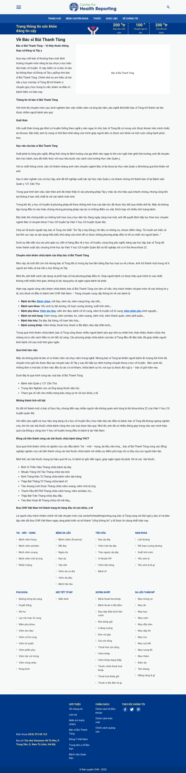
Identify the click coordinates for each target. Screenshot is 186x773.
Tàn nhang (143, 668)
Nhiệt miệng (25, 565)
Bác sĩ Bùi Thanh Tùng (78, 731)
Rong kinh (24, 668)
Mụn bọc (142, 611)
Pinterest (138, 709)
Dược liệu (112, 18)
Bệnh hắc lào (66, 584)
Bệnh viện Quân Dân (77, 756)
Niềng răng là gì (146, 675)
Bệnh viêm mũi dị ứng (31, 558)
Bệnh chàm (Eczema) (70, 539)
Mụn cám (143, 617)
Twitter (131, 709)
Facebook (125, 709)
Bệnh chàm (43, 301)
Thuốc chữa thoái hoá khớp (110, 668)
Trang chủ (54, 18)
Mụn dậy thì (144, 630)
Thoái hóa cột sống (108, 647)
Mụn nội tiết (144, 643)
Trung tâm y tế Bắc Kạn (79, 747)
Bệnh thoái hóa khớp (109, 598)
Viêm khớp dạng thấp (110, 660)
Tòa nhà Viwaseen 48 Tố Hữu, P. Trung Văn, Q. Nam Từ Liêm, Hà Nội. (38, 742)
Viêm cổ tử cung (28, 637)
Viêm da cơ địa (67, 571)
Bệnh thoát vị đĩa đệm (110, 605)
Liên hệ (73, 714)
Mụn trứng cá (145, 598)
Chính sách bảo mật (103, 720)
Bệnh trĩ (102, 571)
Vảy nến (63, 565)
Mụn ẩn (142, 605)
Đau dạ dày (104, 539)
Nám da (142, 662)
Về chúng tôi (130, 18)
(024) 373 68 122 (37, 734)
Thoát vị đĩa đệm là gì (110, 682)
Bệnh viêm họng (28, 539)
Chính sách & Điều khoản (105, 710)
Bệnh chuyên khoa (77, 18)
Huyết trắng (25, 605)
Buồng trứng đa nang (30, 598)
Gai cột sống (105, 640)
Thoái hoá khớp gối (108, 676)
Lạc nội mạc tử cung (30, 617)
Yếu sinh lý (144, 558)
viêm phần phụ (132, 311)
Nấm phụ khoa (27, 624)
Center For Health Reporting (92, 7)
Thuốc (97, 18)
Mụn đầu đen (145, 624)
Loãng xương (105, 628)
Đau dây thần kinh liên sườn (110, 613)
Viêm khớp (104, 653)
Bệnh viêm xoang (28, 552)
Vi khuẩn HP (105, 558)
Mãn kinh (64, 598)
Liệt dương (144, 539)
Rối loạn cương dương (150, 545)
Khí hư (22, 611)
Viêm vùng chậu (28, 662)
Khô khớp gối (105, 621)
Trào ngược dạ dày (108, 552)
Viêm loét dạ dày (107, 545)
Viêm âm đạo (48, 311)
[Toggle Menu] (18, 7)
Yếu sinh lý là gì (146, 565)
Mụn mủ (142, 637)
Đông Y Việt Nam (78, 739)
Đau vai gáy (104, 634)
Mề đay (63, 545)
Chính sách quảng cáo (105, 729)
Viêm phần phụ (27, 649)
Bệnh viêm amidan (29, 545)
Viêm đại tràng (106, 565)
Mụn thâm (143, 656)
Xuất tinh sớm (145, 552)
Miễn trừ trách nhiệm (76, 722)
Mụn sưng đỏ (145, 649)
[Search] (167, 7)
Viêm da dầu (65, 577)
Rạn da (62, 558)
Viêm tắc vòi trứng (29, 656)
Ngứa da (63, 552)
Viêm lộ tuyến (26, 643)
